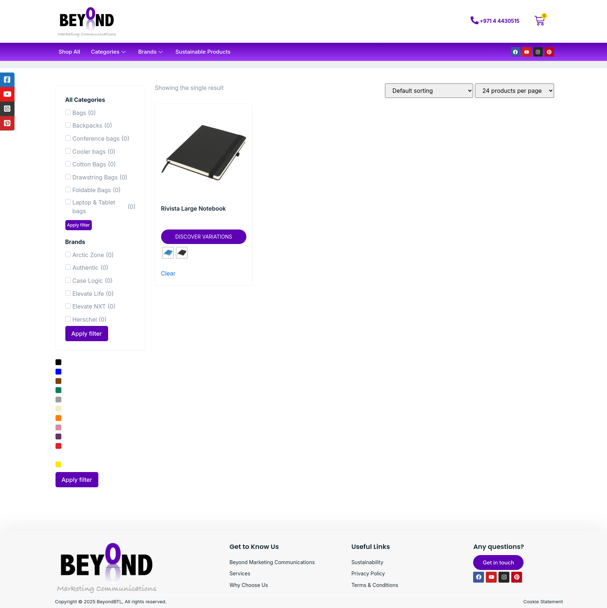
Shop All (69, 51)
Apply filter (78, 225)
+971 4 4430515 (499, 21)
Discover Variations (203, 236)
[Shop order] (429, 90)
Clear (168, 273)
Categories (109, 51)
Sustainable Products (202, 51)
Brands (151, 51)
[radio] (168, 252)
